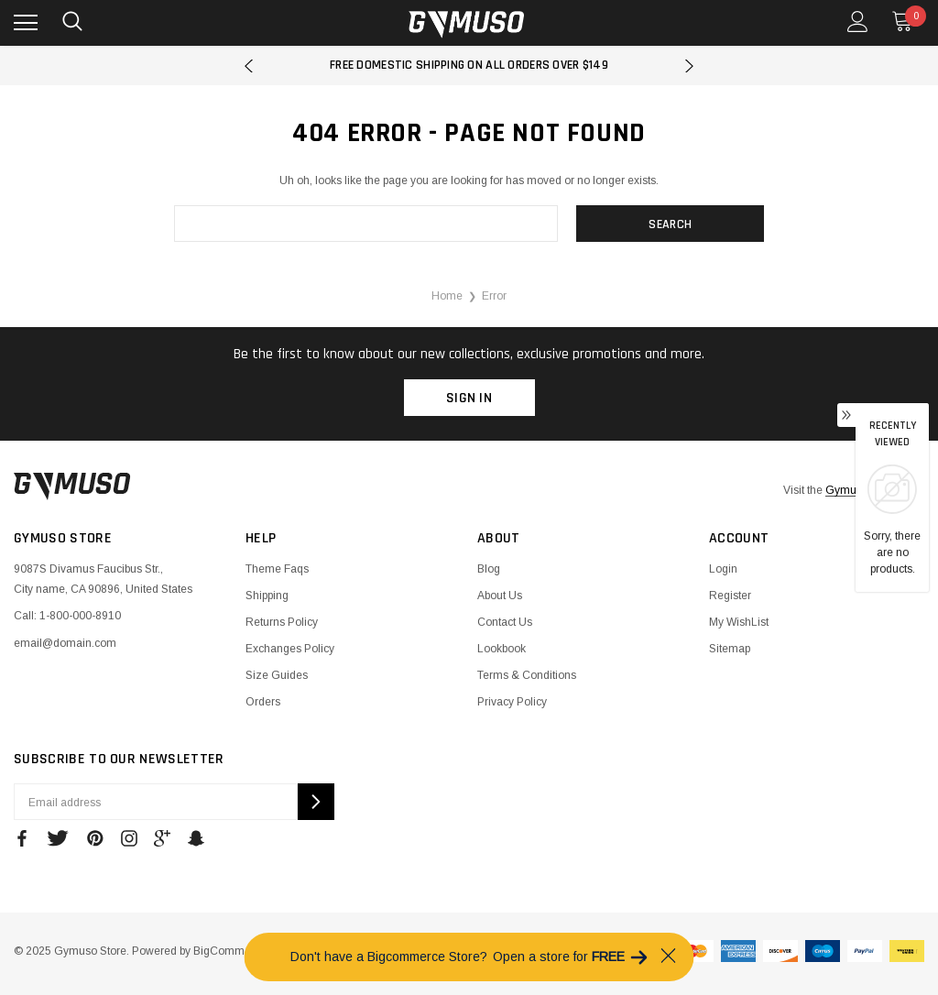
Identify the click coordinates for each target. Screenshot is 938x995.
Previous (248, 66)
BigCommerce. (231, 951)
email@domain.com (65, 643)
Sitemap (729, 648)
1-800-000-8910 (80, 615)
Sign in (469, 398)
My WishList (739, 622)
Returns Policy (281, 622)
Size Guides (276, 675)
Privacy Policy (512, 701)
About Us (499, 595)
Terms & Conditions (526, 675)
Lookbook (501, 648)
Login (723, 569)
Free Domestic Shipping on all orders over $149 (469, 65)
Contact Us (504, 622)
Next (689, 66)
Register (730, 595)
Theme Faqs (277, 569)
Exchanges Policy (289, 648)
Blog (488, 569)
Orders (262, 701)
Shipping (267, 595)
